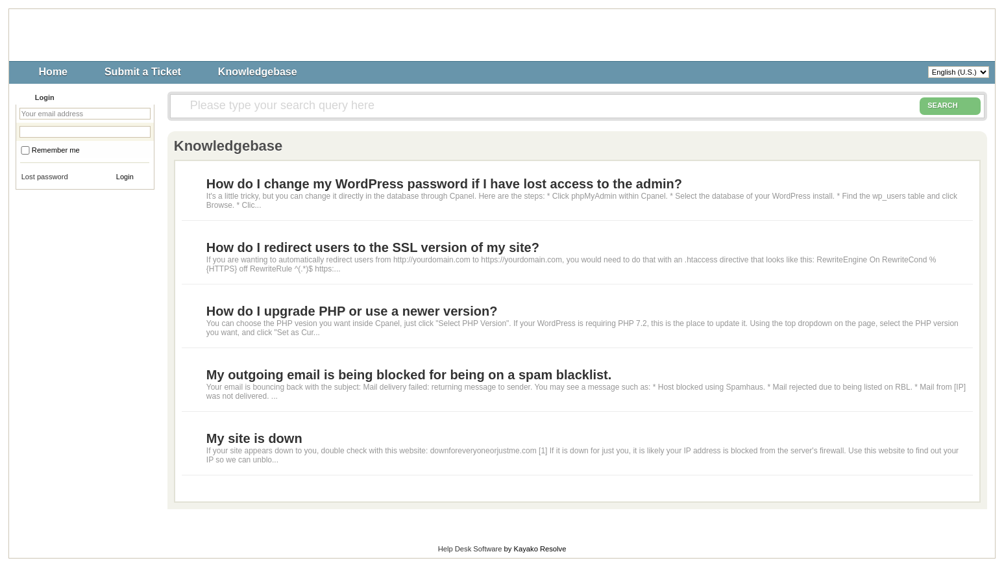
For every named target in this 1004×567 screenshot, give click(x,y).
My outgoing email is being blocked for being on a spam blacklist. (409, 375)
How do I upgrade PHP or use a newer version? (352, 311)
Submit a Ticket (142, 71)
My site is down (254, 438)
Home (53, 71)
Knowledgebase (257, 71)
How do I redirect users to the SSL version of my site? (372, 247)
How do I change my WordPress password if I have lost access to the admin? (444, 184)
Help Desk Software (470, 549)
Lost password (44, 177)
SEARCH (950, 105)
